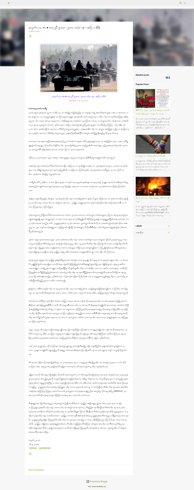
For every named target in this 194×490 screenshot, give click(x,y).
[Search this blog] (174, 3)
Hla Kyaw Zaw (44, 448)
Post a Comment (36, 470)
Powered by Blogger (97, 481)
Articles (33, 448)
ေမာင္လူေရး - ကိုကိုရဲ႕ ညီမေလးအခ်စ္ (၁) (150, 156)
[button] (30, 36)
